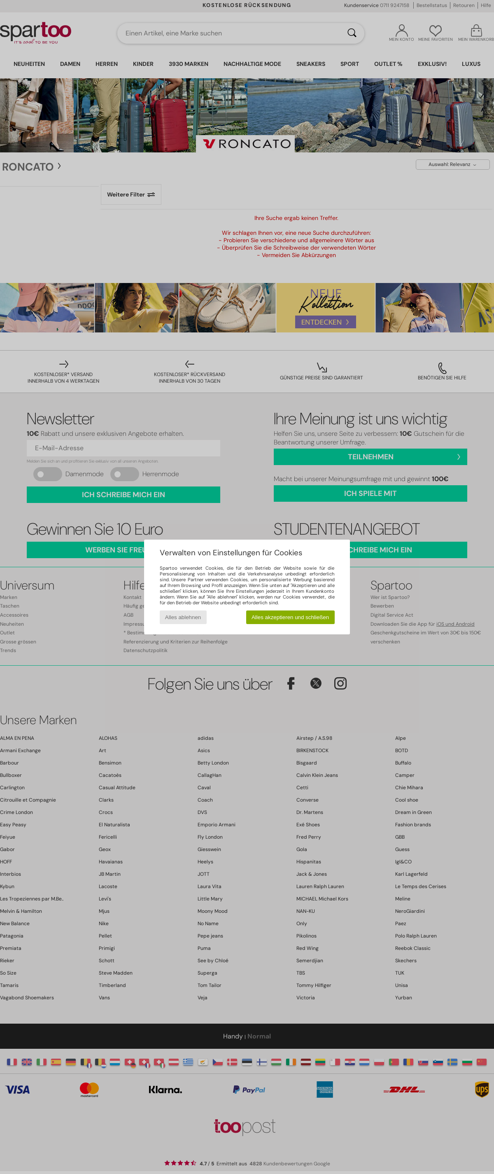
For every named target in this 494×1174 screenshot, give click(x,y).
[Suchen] (352, 33)
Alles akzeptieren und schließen (290, 617)
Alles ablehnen (183, 617)
